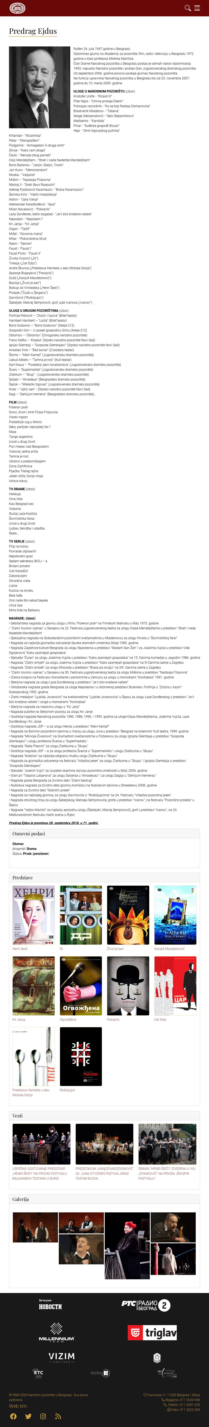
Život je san (115, 949)
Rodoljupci (67, 1090)
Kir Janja (18, 1020)
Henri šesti (20, 949)
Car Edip (160, 1020)
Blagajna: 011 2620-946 (182, 1400)
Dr (61, 949)
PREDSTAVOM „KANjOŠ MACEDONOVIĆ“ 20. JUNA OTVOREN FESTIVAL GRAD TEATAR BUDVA (104, 1173)
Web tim (18, 1406)
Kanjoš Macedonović (169, 949)
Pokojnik (113, 1020)
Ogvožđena (68, 1020)
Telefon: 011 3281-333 (183, 1405)
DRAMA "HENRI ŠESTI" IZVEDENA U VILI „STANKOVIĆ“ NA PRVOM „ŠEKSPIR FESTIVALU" (167, 1173)
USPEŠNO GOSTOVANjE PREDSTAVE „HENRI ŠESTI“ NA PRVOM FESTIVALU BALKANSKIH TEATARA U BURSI (39, 1173)
